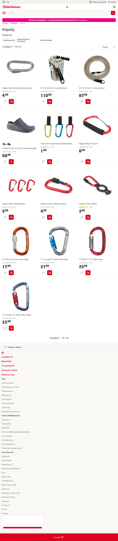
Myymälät (6, 361)
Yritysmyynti (7, 365)
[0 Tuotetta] (114, 6)
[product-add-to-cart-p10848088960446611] (11, 328)
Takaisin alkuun (12, 347)
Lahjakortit (7, 357)
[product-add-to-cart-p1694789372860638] (88, 101)
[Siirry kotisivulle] (11, 6)
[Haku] (113, 13)
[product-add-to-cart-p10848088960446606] (88, 272)
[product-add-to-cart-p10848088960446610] (11, 272)
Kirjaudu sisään (9, 370)
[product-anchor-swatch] (9, 144)
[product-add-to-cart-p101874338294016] (88, 161)
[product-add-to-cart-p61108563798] (11, 217)
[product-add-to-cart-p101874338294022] (11, 101)
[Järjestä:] (108, 47)
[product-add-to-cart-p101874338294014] (88, 217)
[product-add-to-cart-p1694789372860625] (49, 101)
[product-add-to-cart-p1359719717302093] (49, 161)
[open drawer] (4, 13)
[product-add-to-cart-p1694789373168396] (11, 161)
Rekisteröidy (7, 374)
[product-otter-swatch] (4, 144)
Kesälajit (14, 23)
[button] (67, 7)
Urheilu (5, 23)
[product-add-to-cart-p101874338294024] (49, 217)
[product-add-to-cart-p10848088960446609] (49, 272)
